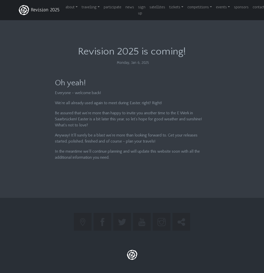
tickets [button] (174, 7)
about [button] (70, 7)
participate (112, 7)
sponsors (241, 7)
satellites (157, 7)
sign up (141, 10)
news (129, 7)
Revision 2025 (38, 10)
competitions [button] (198, 7)
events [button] (221, 7)
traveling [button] (89, 7)
